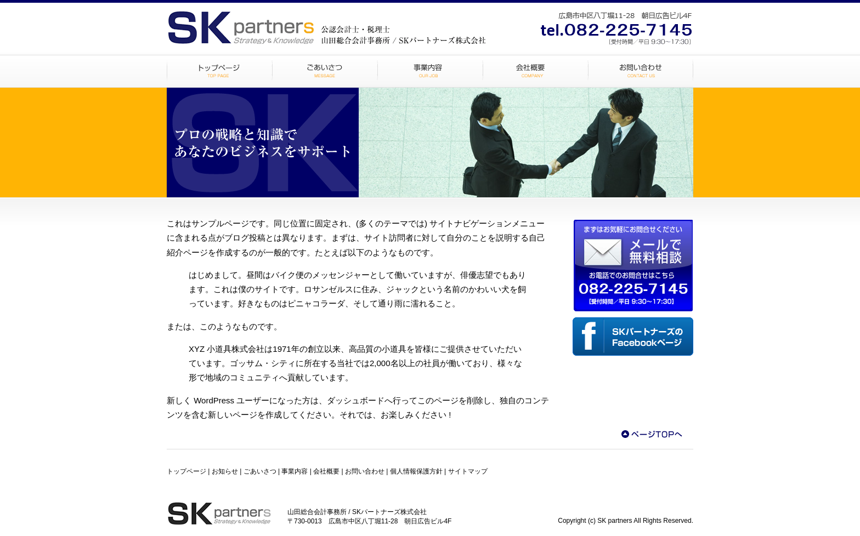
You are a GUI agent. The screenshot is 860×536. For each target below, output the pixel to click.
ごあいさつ (324, 71)
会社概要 (535, 71)
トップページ (219, 71)
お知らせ (225, 471)
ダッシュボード (355, 400)
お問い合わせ (640, 71)
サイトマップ (468, 471)
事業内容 (430, 71)
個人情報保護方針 (416, 471)
